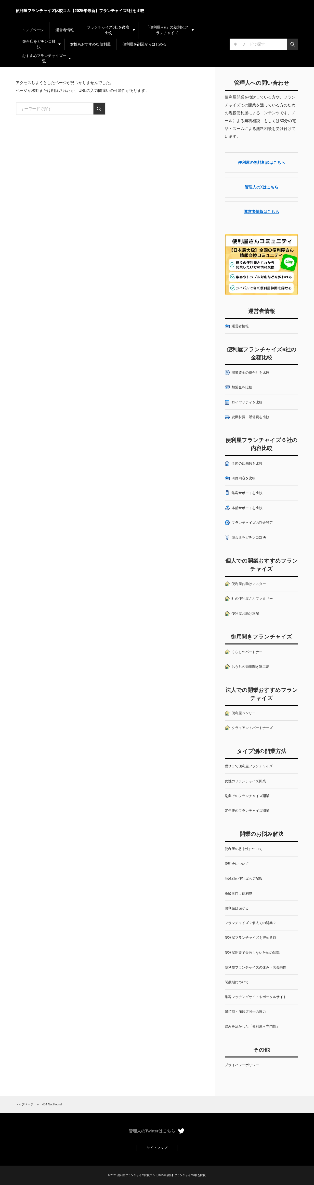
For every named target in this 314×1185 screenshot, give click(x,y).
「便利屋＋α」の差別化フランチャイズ (167, 30)
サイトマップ (157, 1148)
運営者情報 (64, 30)
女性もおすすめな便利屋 (90, 44)
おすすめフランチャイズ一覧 (44, 58)
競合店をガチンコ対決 (38, 44)
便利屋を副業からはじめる (144, 44)
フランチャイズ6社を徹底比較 (108, 30)
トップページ (33, 30)
